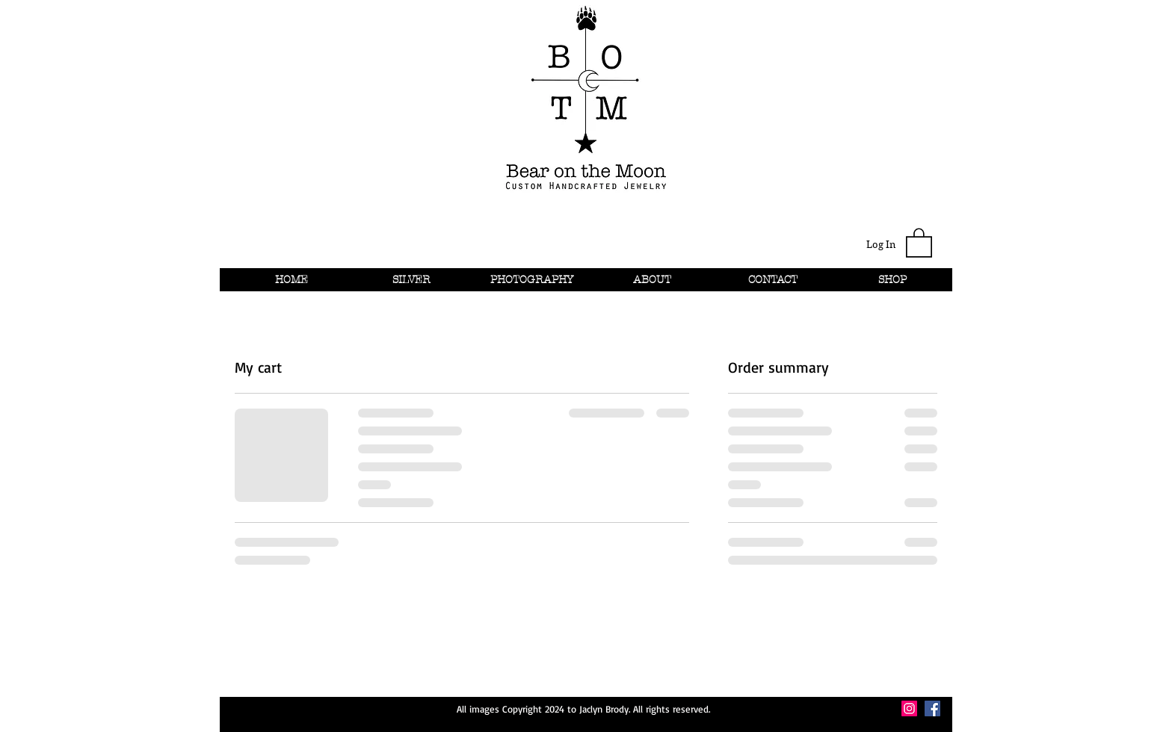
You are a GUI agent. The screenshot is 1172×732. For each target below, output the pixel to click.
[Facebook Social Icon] (932, 708)
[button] (919, 242)
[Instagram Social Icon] (909, 708)
